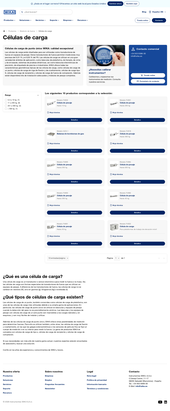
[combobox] (58, 258)
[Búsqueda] (46, 12)
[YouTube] (160, 402)
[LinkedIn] (165, 402)
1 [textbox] (115, 258)
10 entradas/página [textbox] (56, 258)
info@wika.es (136, 56)
